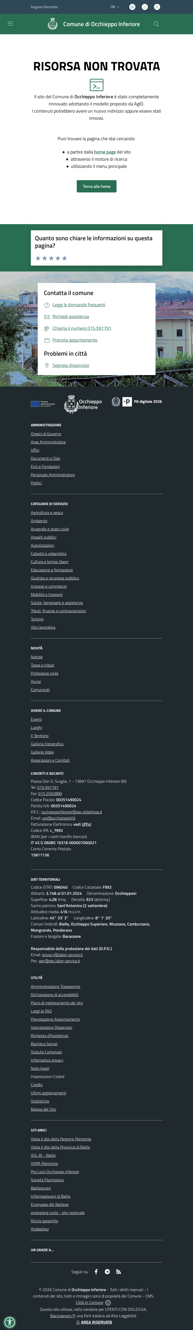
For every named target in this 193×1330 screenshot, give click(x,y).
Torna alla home (96, 186)
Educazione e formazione (52, 570)
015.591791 (48, 787)
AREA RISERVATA (93, 1322)
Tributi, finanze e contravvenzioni (58, 611)
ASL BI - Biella (43, 1155)
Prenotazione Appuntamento (55, 1019)
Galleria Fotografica (47, 744)
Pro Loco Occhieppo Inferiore (55, 1172)
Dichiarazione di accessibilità (54, 994)
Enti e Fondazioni (45, 466)
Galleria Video (42, 752)
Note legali (40, 1068)
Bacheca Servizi (44, 1044)
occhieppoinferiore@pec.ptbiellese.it (72, 812)
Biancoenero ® (62, 1316)
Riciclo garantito (44, 1221)
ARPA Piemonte (44, 1163)
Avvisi (36, 681)
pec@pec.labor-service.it (59, 961)
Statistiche (40, 1101)
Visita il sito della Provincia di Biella (60, 1147)
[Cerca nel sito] (156, 24)
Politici (36, 483)
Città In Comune (89, 1302)
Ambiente (39, 521)
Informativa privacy (47, 1060)
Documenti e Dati (45, 458)
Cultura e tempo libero (49, 562)
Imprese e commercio (49, 586)
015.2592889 (50, 793)
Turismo (37, 619)
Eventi (36, 719)
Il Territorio (39, 736)
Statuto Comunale (46, 1052)
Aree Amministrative (48, 442)
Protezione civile (44, 673)
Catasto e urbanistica (49, 553)
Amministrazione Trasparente (55, 986)
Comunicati (40, 689)
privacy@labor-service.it (62, 955)
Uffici (35, 450)
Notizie (37, 657)
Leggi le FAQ (41, 1011)
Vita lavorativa (43, 627)
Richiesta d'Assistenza (49, 1035)
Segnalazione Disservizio (51, 1027)
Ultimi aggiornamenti (48, 1093)
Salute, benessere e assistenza (57, 602)
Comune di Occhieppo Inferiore (101, 24)
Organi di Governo (46, 434)
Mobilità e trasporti (47, 594)
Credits (37, 1085)
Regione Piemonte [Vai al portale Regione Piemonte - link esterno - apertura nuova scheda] (44, 6)
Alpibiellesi (40, 1229)
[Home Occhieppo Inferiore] (91, 24)
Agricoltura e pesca (47, 512)
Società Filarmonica (47, 1180)
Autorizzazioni (42, 545)
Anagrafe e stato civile (50, 529)
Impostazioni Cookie (48, 1076)
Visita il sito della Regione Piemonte (61, 1139)
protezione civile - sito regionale (58, 1212)
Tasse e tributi (42, 665)
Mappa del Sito (43, 1109)
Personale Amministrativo (53, 475)
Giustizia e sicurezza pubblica (55, 578)
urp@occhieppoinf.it (58, 818)
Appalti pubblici (43, 537)
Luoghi (36, 727)
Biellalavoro (41, 1188)
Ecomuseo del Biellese (50, 1204)
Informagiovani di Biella (50, 1196)
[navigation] (10, 23)
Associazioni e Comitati (50, 760)
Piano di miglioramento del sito (57, 1003)
